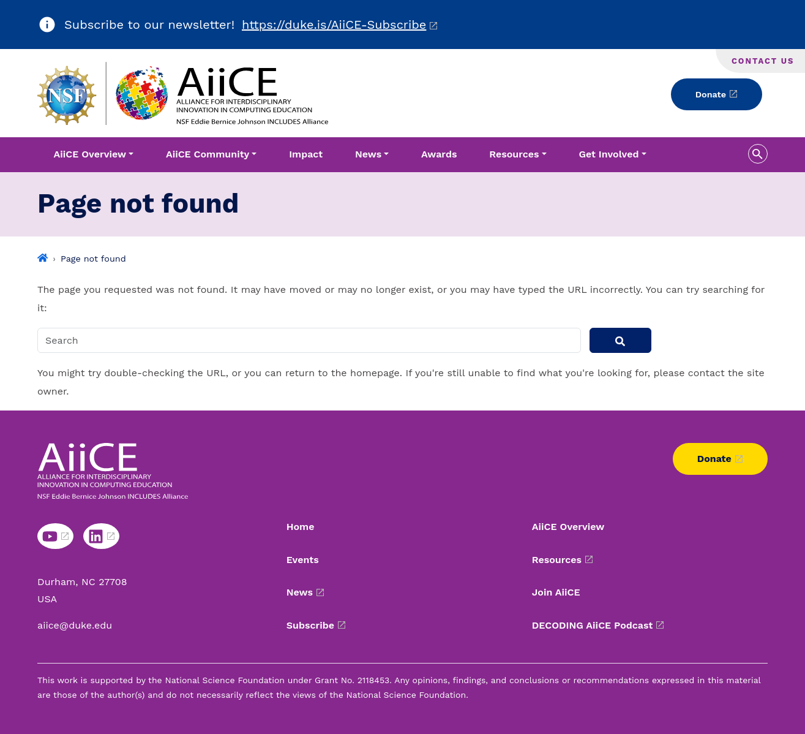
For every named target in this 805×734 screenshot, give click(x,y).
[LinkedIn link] (101, 536)
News (299, 592)
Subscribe (310, 625)
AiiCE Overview (568, 526)
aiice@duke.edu (74, 625)
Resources (557, 560)
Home (300, 526)
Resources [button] (514, 154)
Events (302, 560)
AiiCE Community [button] (207, 154)
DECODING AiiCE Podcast (592, 625)
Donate (710, 94)
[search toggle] (758, 154)
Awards (439, 154)
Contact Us (763, 61)
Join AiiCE (556, 592)
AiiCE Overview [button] (89, 154)
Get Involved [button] (608, 154)
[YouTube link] (55, 536)
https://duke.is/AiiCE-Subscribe (334, 24)
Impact (306, 154)
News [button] (368, 154)
